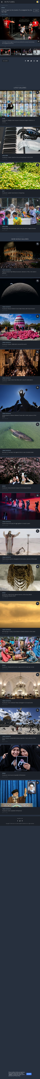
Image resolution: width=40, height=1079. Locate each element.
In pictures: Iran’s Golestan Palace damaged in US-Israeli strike (17, 702)
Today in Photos (6, 306)
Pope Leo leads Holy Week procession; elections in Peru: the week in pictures (19, 272)
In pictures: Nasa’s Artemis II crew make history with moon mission (18, 308)
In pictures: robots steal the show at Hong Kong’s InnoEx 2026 (17, 157)
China (3, 118)
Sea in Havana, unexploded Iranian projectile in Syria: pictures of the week (19, 738)
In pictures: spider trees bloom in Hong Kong (13, 193)
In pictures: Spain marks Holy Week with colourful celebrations (17, 380)
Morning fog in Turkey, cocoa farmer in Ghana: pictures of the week (18, 631)
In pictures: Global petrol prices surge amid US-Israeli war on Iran (18, 667)
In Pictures (9, 2)
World (3, 7)
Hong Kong (5, 155)
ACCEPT (29, 1074)
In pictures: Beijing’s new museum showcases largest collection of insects (18, 121)
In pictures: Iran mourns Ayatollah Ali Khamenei (13, 775)
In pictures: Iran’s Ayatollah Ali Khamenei (12, 810)
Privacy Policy (17, 1075)
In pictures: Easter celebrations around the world (14, 344)
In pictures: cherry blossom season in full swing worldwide (16, 488)
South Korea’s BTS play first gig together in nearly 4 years (16, 523)
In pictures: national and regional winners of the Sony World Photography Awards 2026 (17, 595)
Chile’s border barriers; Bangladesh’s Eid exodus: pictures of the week (19, 559)
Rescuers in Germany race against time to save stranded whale (18, 452)
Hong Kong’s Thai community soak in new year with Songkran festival (19, 228)
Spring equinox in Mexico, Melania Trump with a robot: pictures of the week (19, 416)
